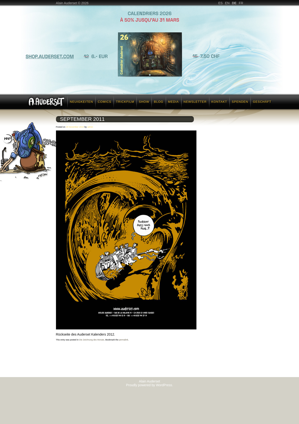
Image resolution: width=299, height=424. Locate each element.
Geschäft (262, 101)
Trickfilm (125, 101)
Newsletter (195, 101)
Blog (158, 101)
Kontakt (219, 101)
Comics (104, 101)
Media (173, 101)
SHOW (144, 101)
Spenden (240, 101)
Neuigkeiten (81, 101)
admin (90, 127)
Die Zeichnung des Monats (91, 340)
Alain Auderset (149, 381)
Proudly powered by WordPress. (149, 385)
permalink (123, 340)
